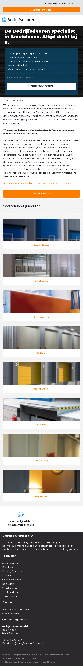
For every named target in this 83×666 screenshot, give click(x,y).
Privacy (44, 662)
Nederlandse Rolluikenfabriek (27, 658)
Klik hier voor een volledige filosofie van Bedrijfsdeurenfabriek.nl (38, 183)
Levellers (41, 425)
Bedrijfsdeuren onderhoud (16, 609)
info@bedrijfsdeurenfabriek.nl (26, 643)
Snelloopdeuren (41, 317)
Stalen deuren (41, 461)
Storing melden (11, 613)
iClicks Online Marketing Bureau (56, 655)
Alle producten (10, 563)
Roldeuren (41, 353)
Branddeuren (41, 497)
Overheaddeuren (41, 245)
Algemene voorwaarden (29, 662)
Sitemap (51, 662)
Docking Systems (41, 389)
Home (6, 100)
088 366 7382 (68, 3)
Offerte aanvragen (41, 9)
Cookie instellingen (10, 662)
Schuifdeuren (41, 281)
